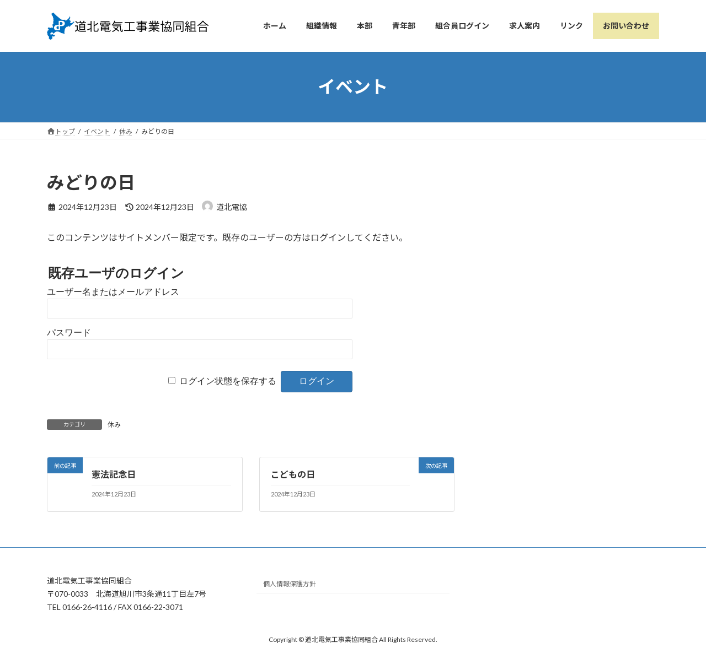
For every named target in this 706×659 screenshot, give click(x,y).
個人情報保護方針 (289, 584)
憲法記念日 (114, 474)
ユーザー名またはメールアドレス (113, 291)
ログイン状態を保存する (227, 381)
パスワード (69, 332)
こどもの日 (293, 474)
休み (114, 424)
